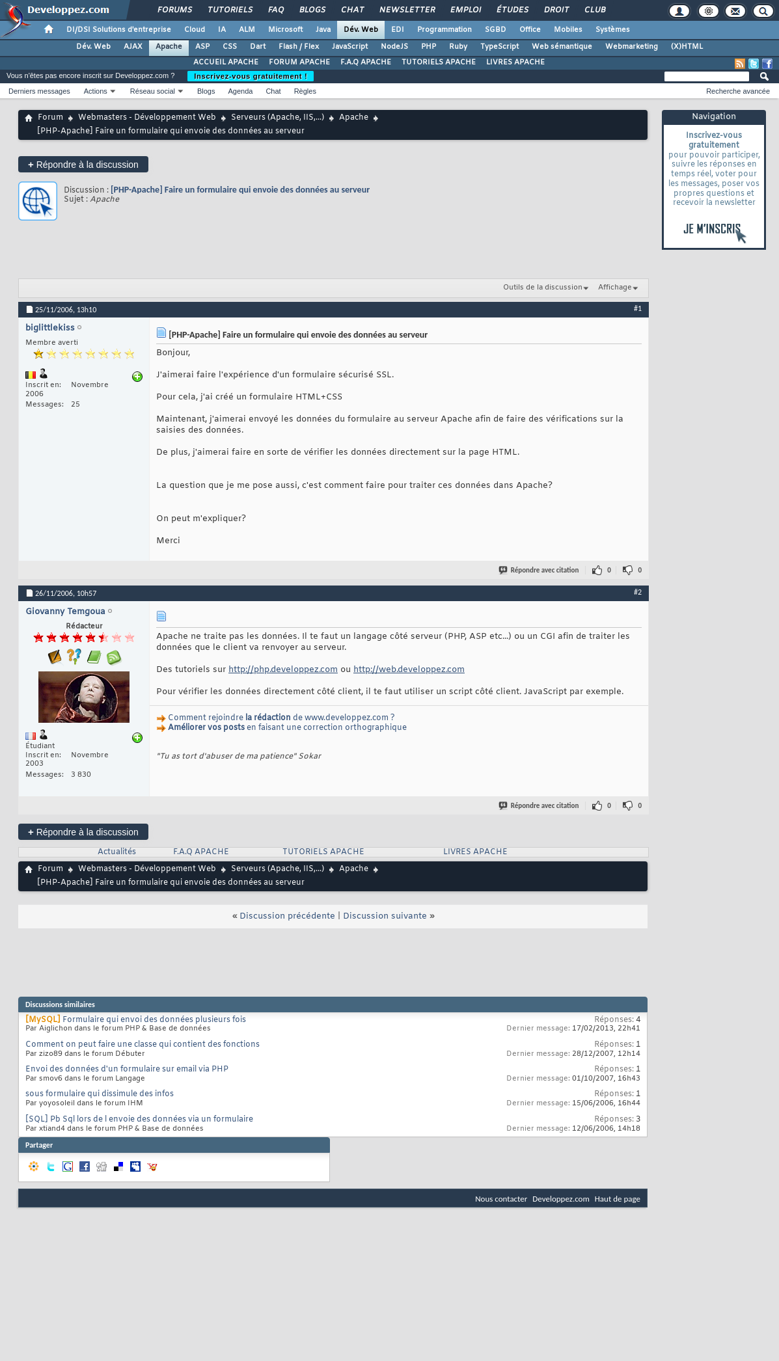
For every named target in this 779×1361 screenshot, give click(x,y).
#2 (638, 592)
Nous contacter (501, 1199)
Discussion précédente (287, 916)
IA (222, 29)
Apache (169, 46)
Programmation (444, 29)
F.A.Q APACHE (365, 62)
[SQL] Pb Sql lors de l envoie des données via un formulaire (139, 1119)
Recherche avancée (738, 91)
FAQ (275, 10)
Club (594, 10)
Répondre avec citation (539, 570)
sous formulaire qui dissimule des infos (99, 1094)
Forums (174, 10)
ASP (202, 46)
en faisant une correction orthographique (287, 728)
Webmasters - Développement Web (147, 118)
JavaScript (350, 46)
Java (323, 29)
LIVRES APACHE (515, 62)
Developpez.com (561, 1199)
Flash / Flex (299, 46)
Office (530, 29)
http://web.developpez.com (409, 669)
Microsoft (285, 29)
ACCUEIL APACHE (225, 62)
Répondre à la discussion (83, 164)
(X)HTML (687, 46)
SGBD (495, 29)
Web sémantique (562, 46)
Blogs (311, 10)
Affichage (615, 287)
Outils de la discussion (542, 287)
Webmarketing (631, 46)
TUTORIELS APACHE (439, 62)
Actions (95, 91)
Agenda (240, 91)
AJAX (133, 46)
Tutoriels (229, 10)
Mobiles (568, 29)
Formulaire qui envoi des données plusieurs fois (154, 1020)
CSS (230, 46)
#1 (638, 308)
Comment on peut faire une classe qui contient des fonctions (142, 1045)
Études (512, 10)
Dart (258, 46)
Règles (305, 91)
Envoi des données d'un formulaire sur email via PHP (126, 1069)
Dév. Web (361, 29)
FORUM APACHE (299, 62)
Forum (50, 118)
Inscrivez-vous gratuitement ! (250, 76)
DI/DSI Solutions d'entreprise (118, 29)
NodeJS (394, 46)
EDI (397, 29)
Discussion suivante (385, 916)
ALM (247, 29)
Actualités (117, 852)
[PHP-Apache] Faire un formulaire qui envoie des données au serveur (240, 189)
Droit (555, 10)
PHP (428, 46)
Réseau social (152, 91)
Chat (351, 10)
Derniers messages (39, 91)
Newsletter (406, 10)
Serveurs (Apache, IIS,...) (277, 118)
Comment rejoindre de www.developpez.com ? (281, 718)
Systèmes (612, 29)
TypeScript (499, 46)
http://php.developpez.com (283, 669)
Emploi (465, 10)
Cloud (194, 29)
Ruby (458, 46)
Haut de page (617, 1199)
